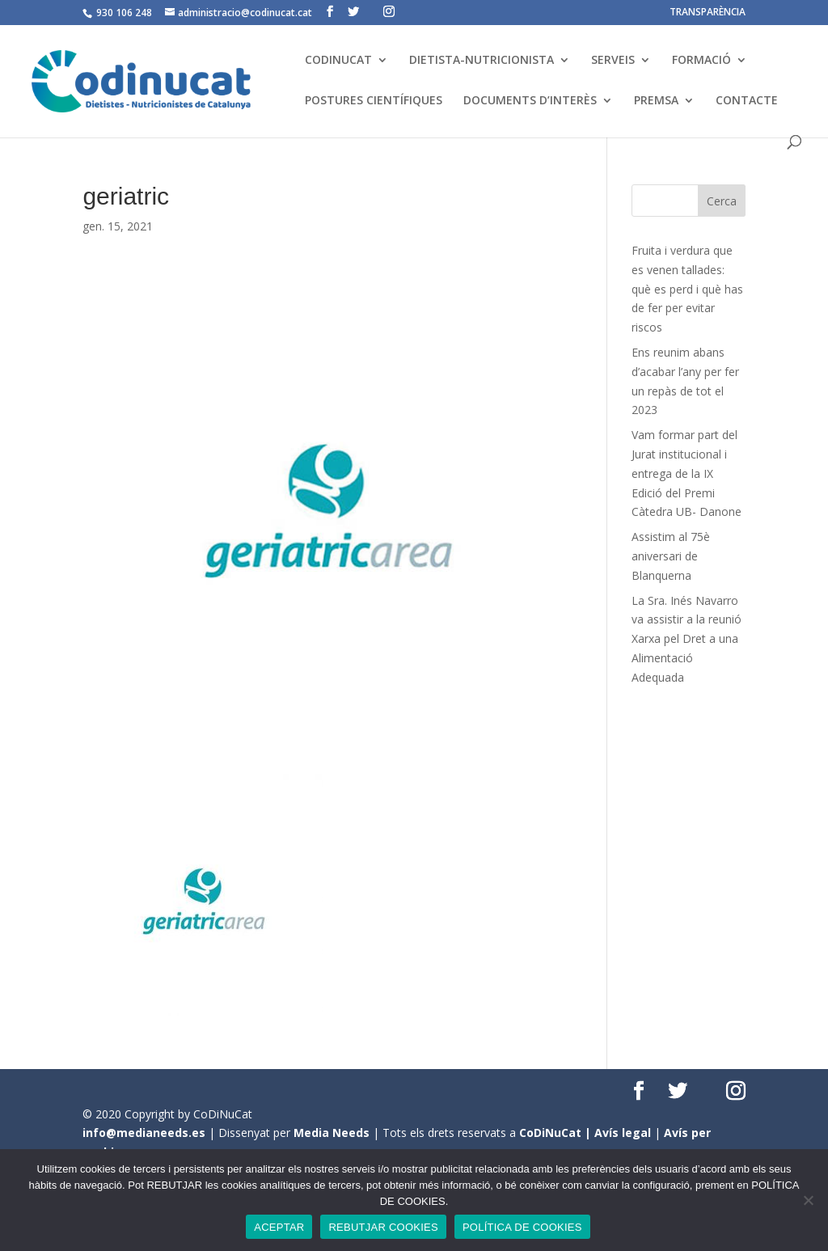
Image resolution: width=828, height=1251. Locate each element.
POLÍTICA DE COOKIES (522, 1227)
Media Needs (332, 1132)
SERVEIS (613, 60)
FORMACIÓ (701, 60)
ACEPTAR (279, 1227)
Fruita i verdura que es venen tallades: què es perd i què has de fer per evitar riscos (687, 289)
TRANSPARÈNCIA (708, 13)
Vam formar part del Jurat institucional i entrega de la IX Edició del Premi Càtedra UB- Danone (686, 473)
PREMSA (656, 101)
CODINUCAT (338, 60)
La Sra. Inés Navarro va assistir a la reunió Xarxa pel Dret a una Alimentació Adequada (686, 639)
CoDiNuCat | (556, 1132)
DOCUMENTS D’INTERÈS (530, 101)
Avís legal (622, 1132)
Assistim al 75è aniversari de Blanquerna (671, 556)
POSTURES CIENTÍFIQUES (373, 101)
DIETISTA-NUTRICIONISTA (481, 60)
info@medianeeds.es (143, 1132)
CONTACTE (747, 101)
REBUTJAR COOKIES (382, 1227)
